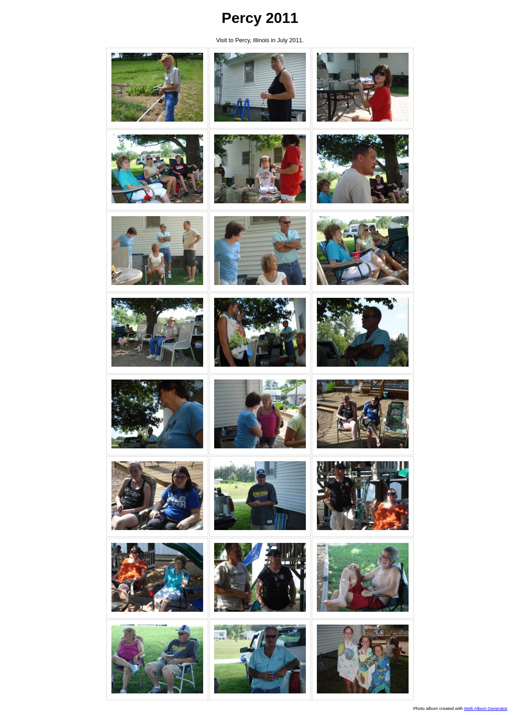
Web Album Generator (486, 708)
